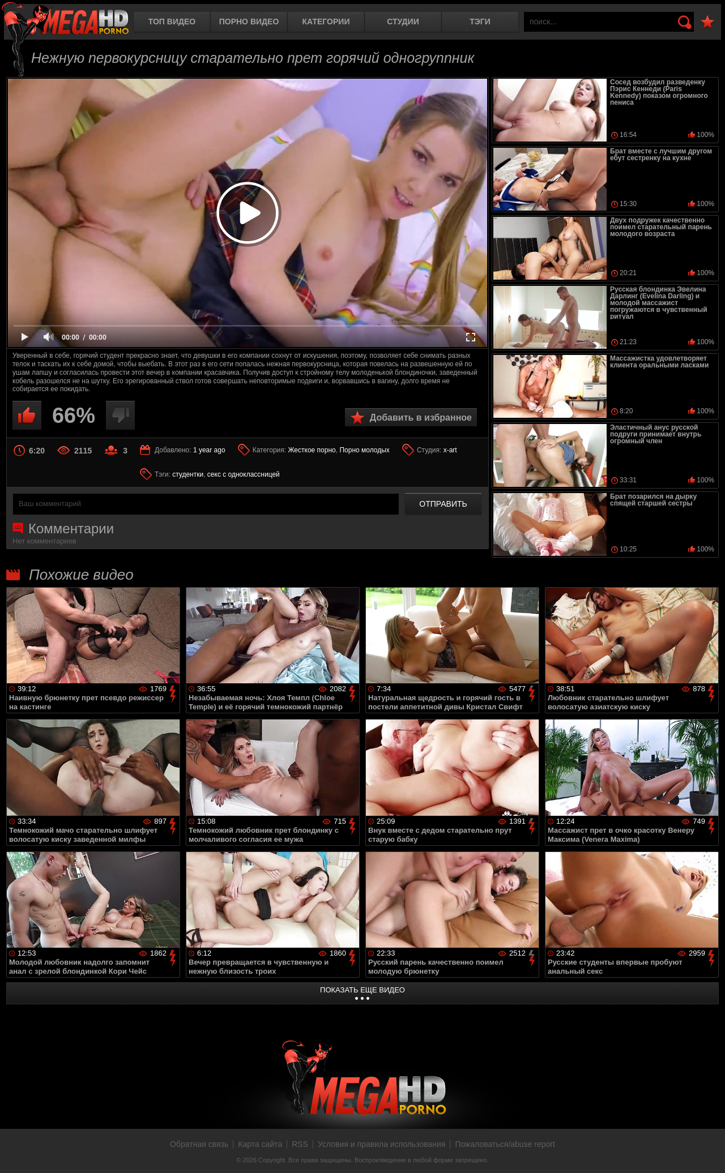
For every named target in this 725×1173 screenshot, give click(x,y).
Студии (403, 21)
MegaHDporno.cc (65, 19)
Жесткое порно (311, 450)
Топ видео (171, 21)
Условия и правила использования (381, 1144)
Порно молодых (364, 450)
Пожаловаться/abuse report (505, 1144)
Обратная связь (199, 1144)
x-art (450, 450)
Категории (326, 21)
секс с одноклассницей (243, 474)
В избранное (707, 22)
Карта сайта (260, 1144)
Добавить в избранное (421, 417)
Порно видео (249, 21)
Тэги (480, 21)
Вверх (708, 1152)
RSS (300, 1144)
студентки (187, 474)
